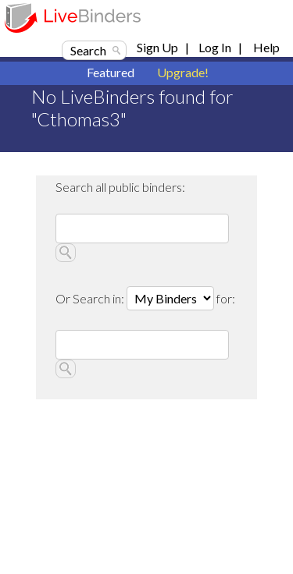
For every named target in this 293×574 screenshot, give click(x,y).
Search (88, 50)
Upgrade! (183, 72)
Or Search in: (91, 298)
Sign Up (157, 47)
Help (266, 47)
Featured (110, 72)
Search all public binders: (120, 186)
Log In (214, 47)
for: (225, 298)
